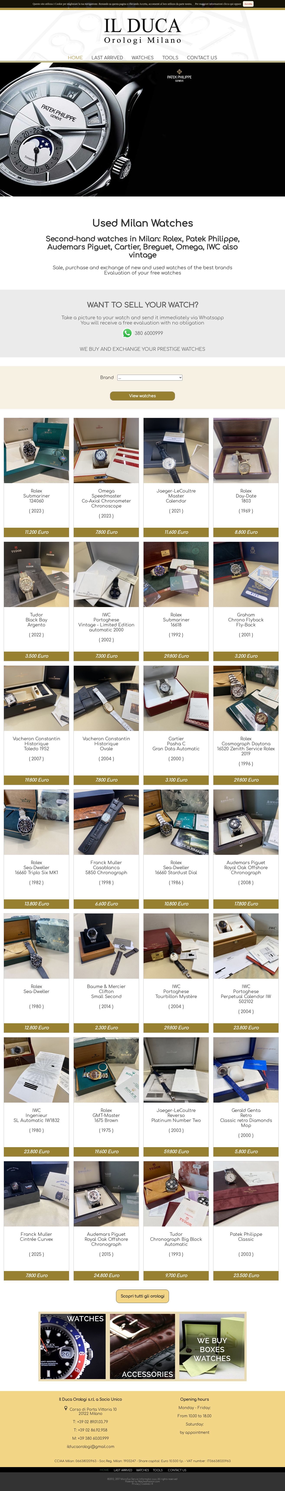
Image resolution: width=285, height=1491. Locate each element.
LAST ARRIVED (107, 57)
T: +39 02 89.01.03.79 (90, 1422)
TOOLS (170, 57)
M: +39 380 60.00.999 (90, 1438)
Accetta (248, 3)
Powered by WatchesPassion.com (142, 1481)
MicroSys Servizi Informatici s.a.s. (139, 1479)
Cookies (146, 1484)
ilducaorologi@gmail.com (90, 1447)
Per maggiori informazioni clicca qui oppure (218, 3)
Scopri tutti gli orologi (142, 1296)
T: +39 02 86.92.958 (90, 1430)
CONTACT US (202, 57)
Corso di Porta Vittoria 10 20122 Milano (90, 1412)
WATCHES (143, 57)
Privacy (136, 1484)
